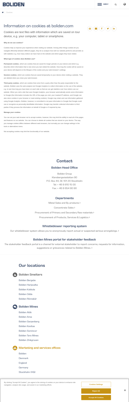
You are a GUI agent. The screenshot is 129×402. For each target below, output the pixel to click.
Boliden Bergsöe (27, 280)
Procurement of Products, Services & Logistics (64, 217)
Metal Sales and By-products (64, 202)
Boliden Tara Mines (28, 335)
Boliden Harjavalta (28, 284)
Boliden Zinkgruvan (28, 340)
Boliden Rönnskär (28, 298)
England (23, 362)
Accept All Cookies (96, 399)
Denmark (23, 358)
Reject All (96, 392)
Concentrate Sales (64, 207)
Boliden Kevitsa (27, 326)
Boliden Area (25, 316)
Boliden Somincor (28, 330)
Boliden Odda (25, 294)
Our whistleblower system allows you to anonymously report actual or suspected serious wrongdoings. (64, 230)
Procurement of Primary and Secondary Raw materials (64, 212)
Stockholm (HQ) (27, 372)
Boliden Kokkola (27, 289)
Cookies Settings (96, 386)
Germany (23, 367)
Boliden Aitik (25, 312)
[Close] (125, 392)
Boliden (22, 353)
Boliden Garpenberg (29, 321)
